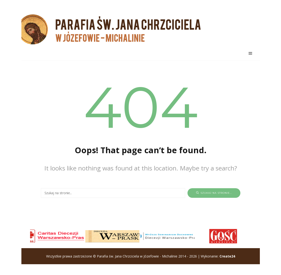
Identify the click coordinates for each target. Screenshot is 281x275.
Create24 (227, 256)
